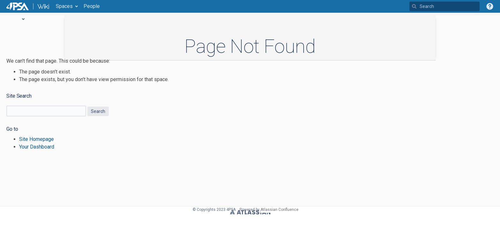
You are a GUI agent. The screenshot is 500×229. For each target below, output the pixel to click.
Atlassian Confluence (279, 209)
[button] (490, 6)
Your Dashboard (36, 147)
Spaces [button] (64, 6)
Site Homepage (36, 139)
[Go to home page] (28, 6)
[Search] (414, 6)
